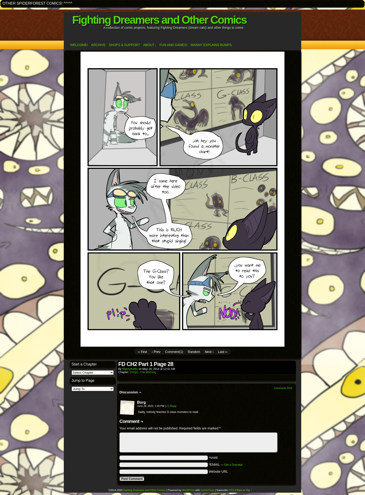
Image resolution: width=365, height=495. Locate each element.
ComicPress (207, 490)
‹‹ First (142, 352)
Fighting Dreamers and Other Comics (159, 20)
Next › (209, 352)
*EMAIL (226, 464)
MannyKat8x (130, 369)
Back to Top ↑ (244, 490)
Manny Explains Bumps (211, 45)
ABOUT (149, 45)
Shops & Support (124, 45)
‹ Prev (156, 352)
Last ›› (222, 352)
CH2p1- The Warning (143, 372)
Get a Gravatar (233, 464)
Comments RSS (283, 388)
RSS (232, 490)
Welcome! (79, 45)
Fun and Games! (173, 45)
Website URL (218, 471)
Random (194, 352)
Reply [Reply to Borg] (173, 406)
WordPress (188, 490)
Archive (98, 45)
